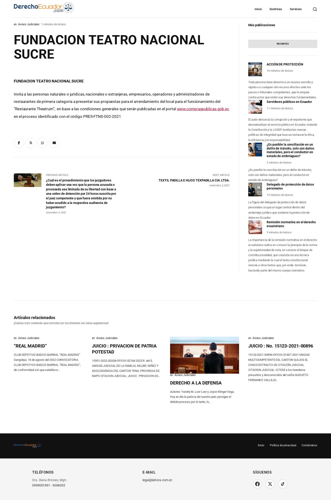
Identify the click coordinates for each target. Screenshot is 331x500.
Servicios (296, 9)
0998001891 (41, 485)
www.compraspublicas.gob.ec (203, 109)
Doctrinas (276, 9)
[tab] (282, 44)
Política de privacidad (283, 445)
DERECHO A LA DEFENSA (196, 383)
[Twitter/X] (270, 484)
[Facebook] (257, 484)
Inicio (258, 9)
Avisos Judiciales (28, 24)
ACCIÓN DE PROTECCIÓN (285, 64)
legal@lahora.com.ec (157, 480)
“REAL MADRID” (30, 346)
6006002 (59, 485)
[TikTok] (282, 484)
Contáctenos (309, 445)
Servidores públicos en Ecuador (289, 102)
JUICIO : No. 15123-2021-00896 (280, 346)
